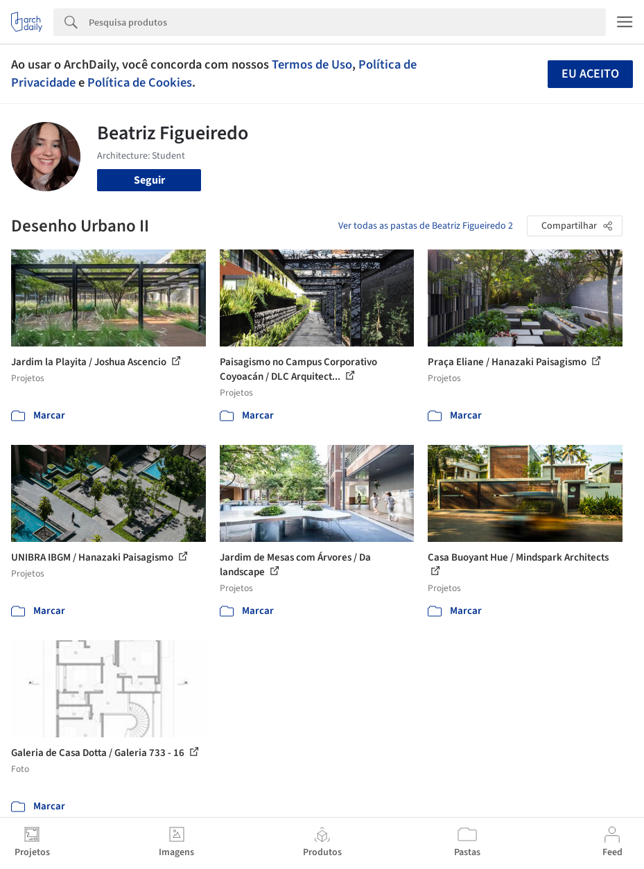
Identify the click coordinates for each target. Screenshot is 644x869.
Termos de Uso (312, 64)
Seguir (149, 180)
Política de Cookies (139, 82)
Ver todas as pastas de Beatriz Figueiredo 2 (425, 226)
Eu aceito (590, 73)
